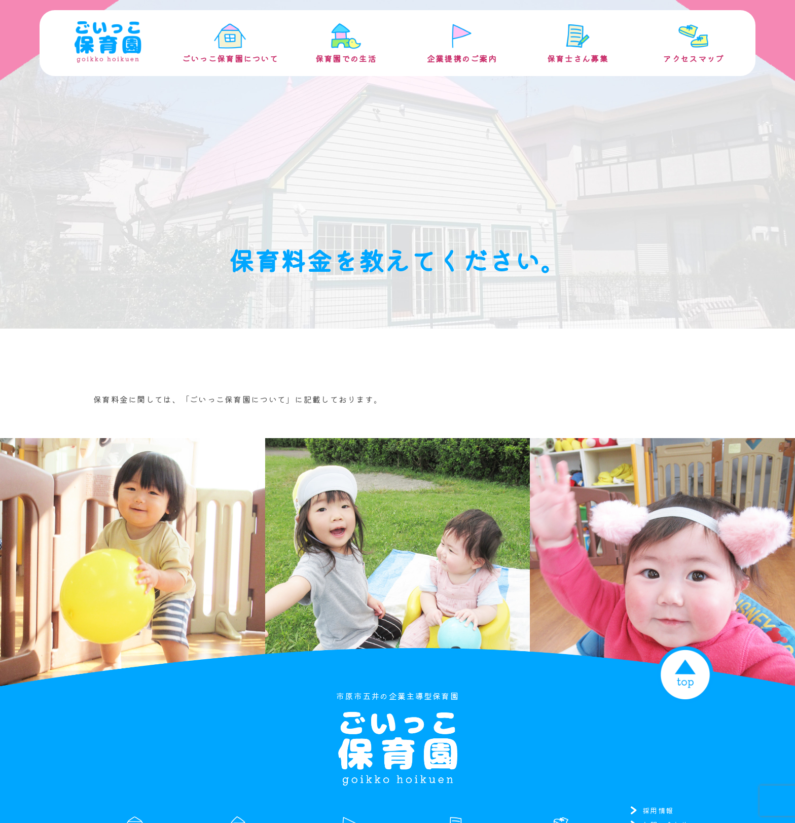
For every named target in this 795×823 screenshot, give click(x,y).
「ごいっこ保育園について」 (238, 399)
